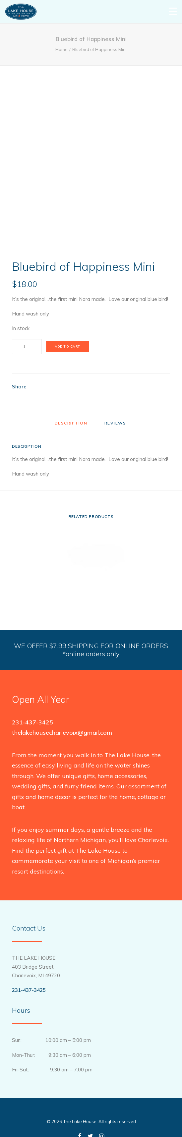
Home (61, 49)
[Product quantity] (27, 346)
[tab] (116, 426)
